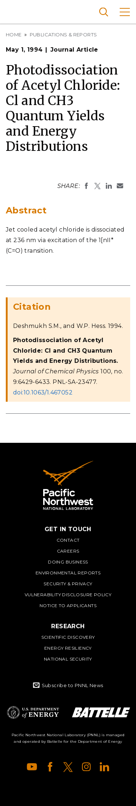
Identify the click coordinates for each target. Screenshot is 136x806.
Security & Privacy (68, 583)
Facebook (50, 766)
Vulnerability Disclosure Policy (68, 594)
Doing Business (68, 562)
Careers (68, 551)
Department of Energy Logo (33, 712)
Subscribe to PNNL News (72, 685)
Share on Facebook (86, 186)
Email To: (120, 186)
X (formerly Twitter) (68, 766)
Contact (68, 540)
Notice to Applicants (68, 605)
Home (14, 34)
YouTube (32, 766)
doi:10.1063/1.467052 (43, 392)
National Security (68, 659)
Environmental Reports (68, 573)
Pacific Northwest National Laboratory (18, 11)
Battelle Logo (101, 712)
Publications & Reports (63, 34)
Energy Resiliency (68, 648)
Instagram (86, 766)
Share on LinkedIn (109, 186)
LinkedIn (104, 766)
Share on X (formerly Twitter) (97, 186)
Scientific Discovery (68, 637)
